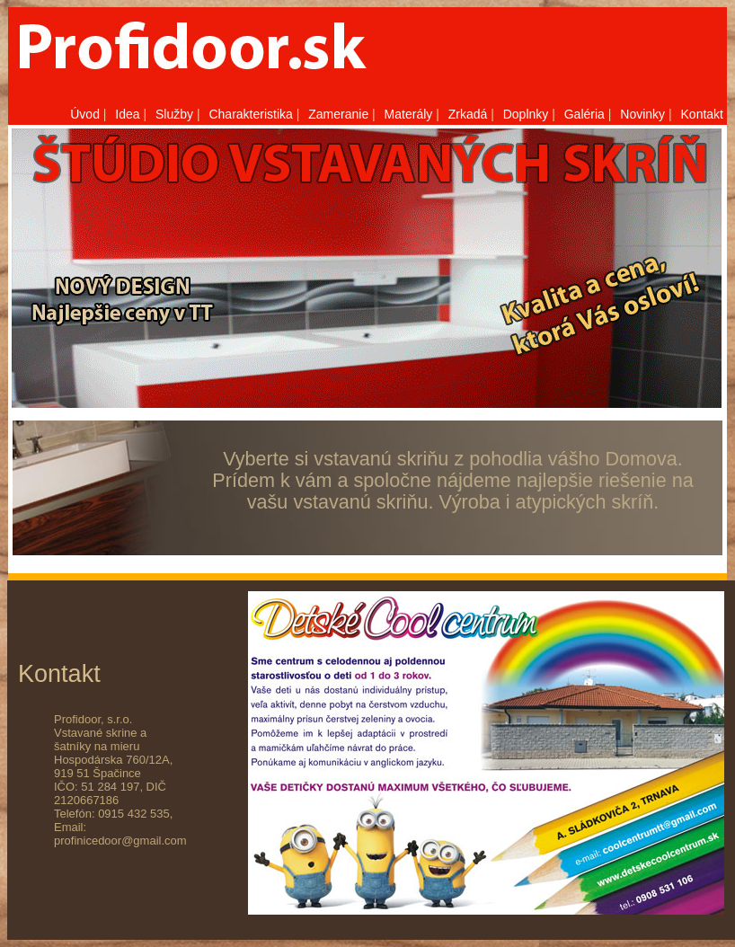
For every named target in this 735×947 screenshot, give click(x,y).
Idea (127, 114)
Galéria (584, 114)
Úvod (85, 114)
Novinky (642, 114)
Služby (174, 114)
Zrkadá (468, 114)
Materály (409, 114)
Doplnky (526, 114)
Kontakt (702, 114)
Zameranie (338, 114)
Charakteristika (250, 114)
